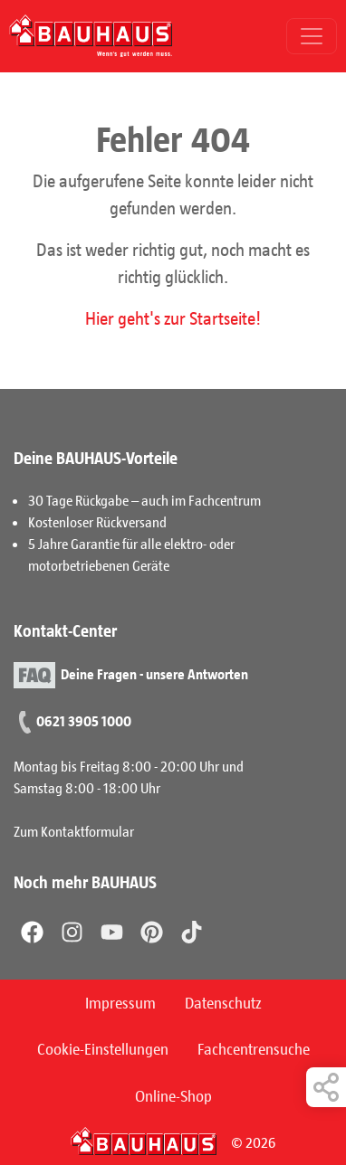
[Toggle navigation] (311, 36)
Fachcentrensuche (253, 1048)
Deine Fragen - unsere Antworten (154, 672)
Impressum (120, 1002)
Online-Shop (173, 1095)
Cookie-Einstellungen (102, 1048)
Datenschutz (223, 1002)
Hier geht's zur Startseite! (173, 317)
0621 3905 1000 (83, 720)
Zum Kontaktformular (74, 830)
